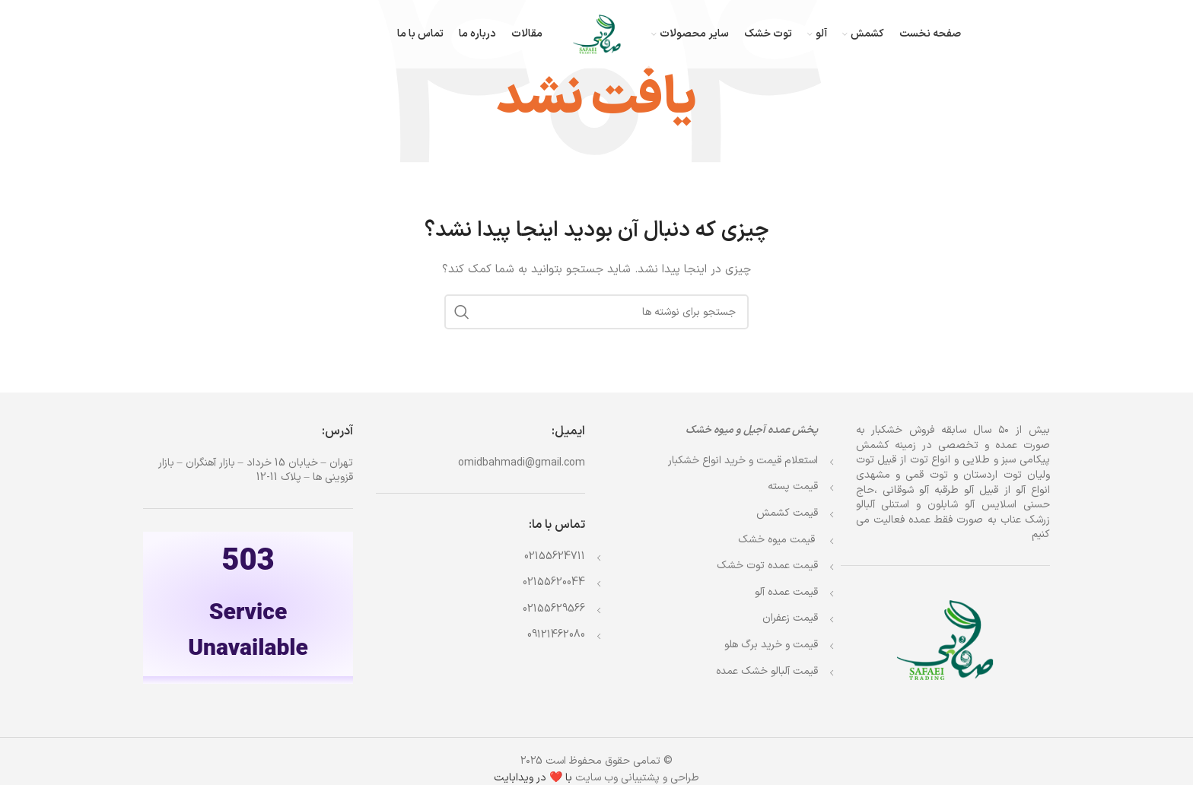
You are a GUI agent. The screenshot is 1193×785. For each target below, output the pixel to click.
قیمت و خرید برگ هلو (771, 645)
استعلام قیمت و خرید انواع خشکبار (743, 461)
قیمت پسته (793, 486)
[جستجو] (596, 311)
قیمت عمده (767, 566)
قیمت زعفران (790, 618)
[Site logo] (597, 34)
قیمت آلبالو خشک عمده (767, 671)
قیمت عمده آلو (786, 592)
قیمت (778, 540)
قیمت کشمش (787, 513)
